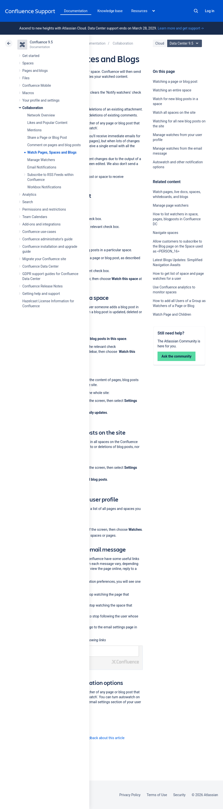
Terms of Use (157, 795)
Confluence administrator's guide (47, 239)
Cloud (159, 43)
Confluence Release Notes (42, 286)
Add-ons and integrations (41, 224)
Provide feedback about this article (98, 738)
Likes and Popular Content (47, 123)
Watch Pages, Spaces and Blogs (52, 152)
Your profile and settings (41, 100)
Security (179, 795)
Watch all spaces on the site (174, 112)
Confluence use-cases (39, 232)
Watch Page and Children (172, 314)
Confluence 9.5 (41, 42)
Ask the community (176, 356)
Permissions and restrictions (44, 209)
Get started (30, 56)
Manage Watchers (41, 160)
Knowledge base (110, 11)
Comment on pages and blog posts (54, 145)
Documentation (76, 11)
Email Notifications (41, 167)
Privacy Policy (129, 795)
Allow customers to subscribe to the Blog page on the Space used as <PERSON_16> (178, 246)
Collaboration (32, 108)
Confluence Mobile (36, 85)
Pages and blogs (35, 71)
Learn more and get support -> (181, 28)
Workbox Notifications (44, 187)
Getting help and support (41, 294)
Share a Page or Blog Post (47, 137)
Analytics (29, 194)
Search (196, 11)
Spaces (27, 63)
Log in (209, 11)
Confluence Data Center (40, 266)
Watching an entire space (172, 90)
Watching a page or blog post (175, 82)
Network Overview (41, 115)
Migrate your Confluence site (44, 259)
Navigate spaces (165, 233)
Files (26, 78)
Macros (28, 93)
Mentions (34, 130)
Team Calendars (34, 217)
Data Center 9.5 (185, 43)
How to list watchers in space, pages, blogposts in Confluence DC (177, 219)
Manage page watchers (171, 205)
